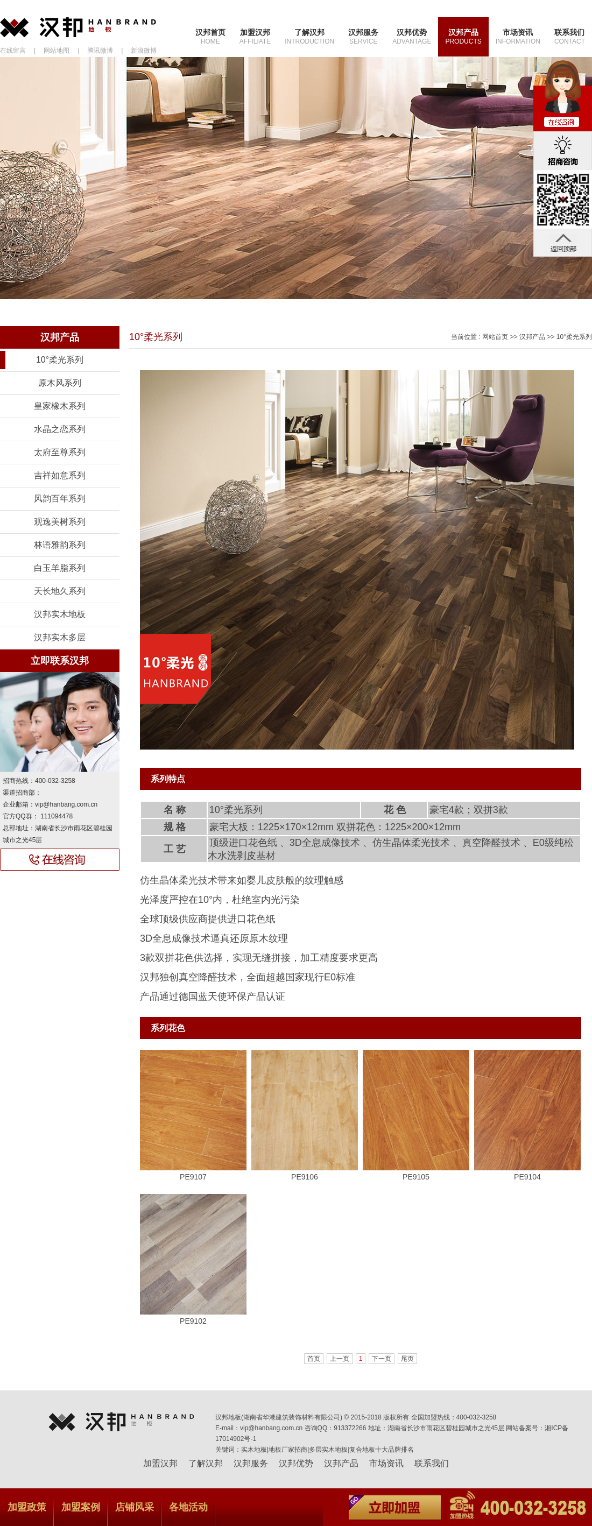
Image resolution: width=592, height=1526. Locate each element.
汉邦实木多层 (60, 637)
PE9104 (527, 1176)
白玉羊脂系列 (60, 568)
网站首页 (495, 337)
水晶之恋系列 (60, 429)
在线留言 (13, 50)
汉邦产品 (463, 36)
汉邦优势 (411, 36)
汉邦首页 (210, 36)
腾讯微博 (100, 50)
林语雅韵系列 (60, 544)
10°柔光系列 (59, 359)
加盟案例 (80, 1507)
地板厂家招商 (288, 1449)
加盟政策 (27, 1507)
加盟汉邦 (255, 36)
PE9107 (193, 1176)
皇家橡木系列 (60, 406)
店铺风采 (134, 1507)
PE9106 (304, 1176)
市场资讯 (518, 36)
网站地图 (56, 50)
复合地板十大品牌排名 (381, 1449)
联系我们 (569, 36)
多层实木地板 (328, 1449)
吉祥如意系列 (60, 475)
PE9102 (193, 1321)
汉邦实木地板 (60, 614)
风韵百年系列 (60, 498)
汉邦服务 (363, 36)
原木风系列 (59, 382)
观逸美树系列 (60, 521)
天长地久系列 (60, 591)
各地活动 (188, 1507)
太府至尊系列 (60, 452)
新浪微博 (144, 50)
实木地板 (254, 1449)
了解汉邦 (309, 36)
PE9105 (416, 1176)
